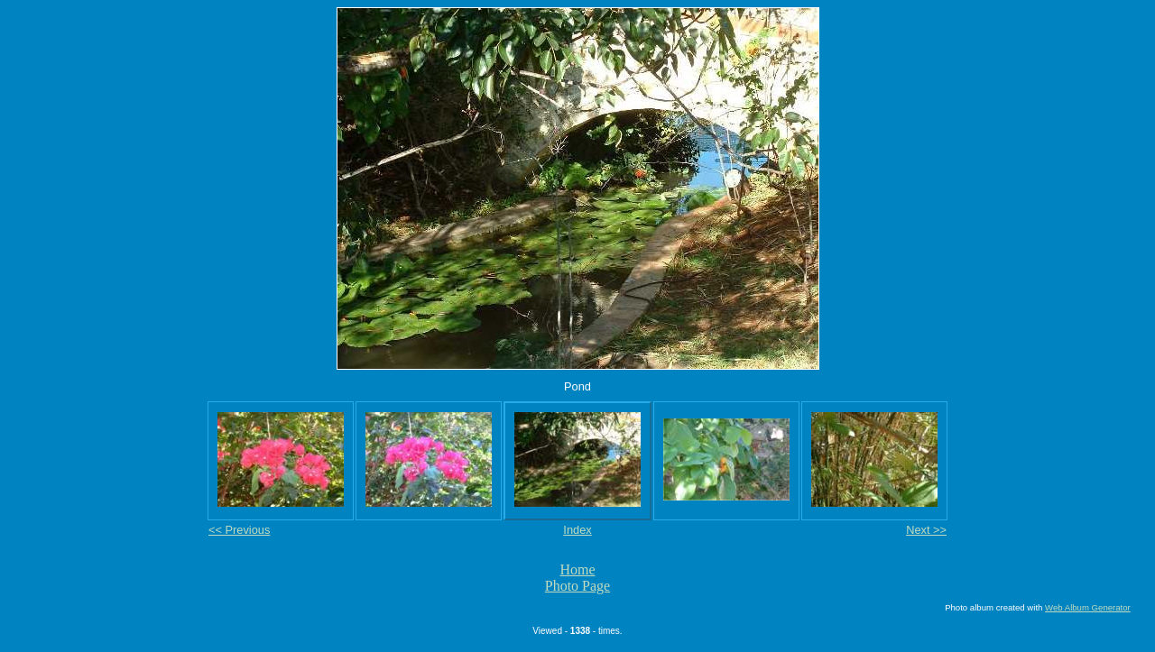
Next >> (926, 530)
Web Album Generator (1088, 607)
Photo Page (577, 585)
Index (577, 530)
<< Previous (239, 530)
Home (577, 569)
